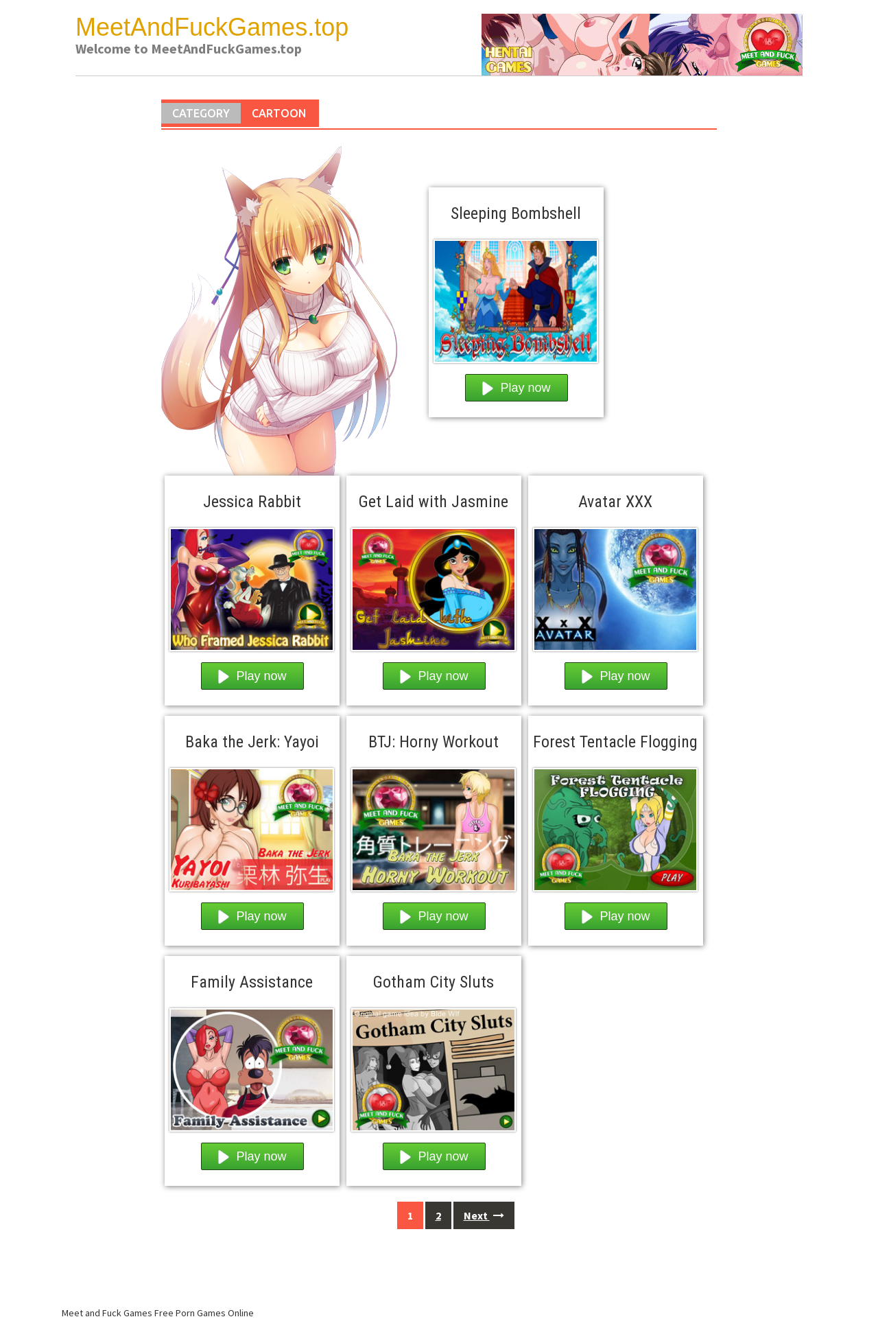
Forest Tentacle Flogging (615, 741)
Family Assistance (252, 982)
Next (484, 1215)
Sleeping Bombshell (516, 213)
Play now (516, 388)
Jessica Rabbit (252, 501)
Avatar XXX (615, 501)
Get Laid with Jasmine (433, 501)
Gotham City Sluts (433, 982)
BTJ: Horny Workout (433, 741)
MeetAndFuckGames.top (211, 27)
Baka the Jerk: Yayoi (252, 741)
